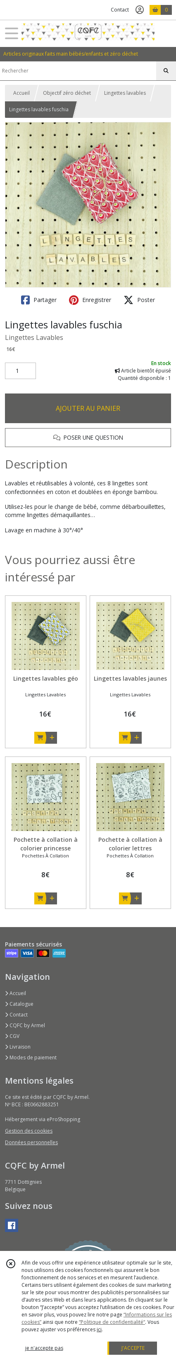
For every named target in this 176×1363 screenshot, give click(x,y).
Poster (139, 300)
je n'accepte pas (44, 1347)
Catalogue (19, 1003)
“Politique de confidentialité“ (112, 1322)
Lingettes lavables (125, 92)
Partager (39, 300)
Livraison (18, 1046)
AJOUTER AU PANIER (88, 408)
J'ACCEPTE (133, 1347)
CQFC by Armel (25, 1025)
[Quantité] (20, 371)
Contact (120, 9)
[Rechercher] (166, 70)
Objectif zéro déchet (67, 92)
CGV (12, 1036)
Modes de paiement (31, 1057)
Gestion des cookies (28, 1130)
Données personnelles (31, 1142)
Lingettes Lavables (34, 337)
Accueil (21, 92)
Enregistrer (90, 300)
